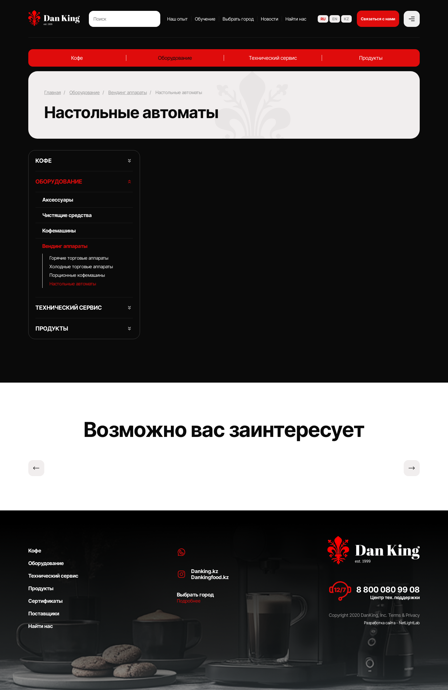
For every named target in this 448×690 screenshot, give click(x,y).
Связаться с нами (378, 18)
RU (323, 19)
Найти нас (295, 19)
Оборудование (175, 58)
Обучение (205, 19)
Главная (52, 92)
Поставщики (43, 614)
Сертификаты (45, 601)
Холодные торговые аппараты (81, 266)
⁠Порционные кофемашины (77, 275)
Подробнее (189, 601)
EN (334, 19)
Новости (269, 19)
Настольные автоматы (72, 284)
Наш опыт (177, 19)
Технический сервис (273, 58)
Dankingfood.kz (210, 577)
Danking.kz (204, 571)
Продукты (371, 58)
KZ (346, 19)
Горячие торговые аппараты (78, 258)
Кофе (77, 58)
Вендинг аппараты (127, 92)
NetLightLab (409, 622)
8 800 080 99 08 (388, 589)
